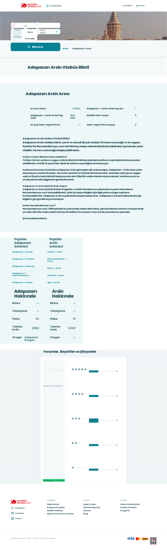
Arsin (65, 48)
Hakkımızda (53, 504)
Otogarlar (125, 510)
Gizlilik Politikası (55, 510)
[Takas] (25, 26)
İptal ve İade (90, 504)
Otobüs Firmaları (128, 507)
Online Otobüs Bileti (130, 504)
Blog (86, 513)
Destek (142, 6)
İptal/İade (129, 6)
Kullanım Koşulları (56, 507)
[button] (127, 6)
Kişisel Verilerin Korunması (60, 513)
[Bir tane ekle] (57, 32)
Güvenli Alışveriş (92, 507)
